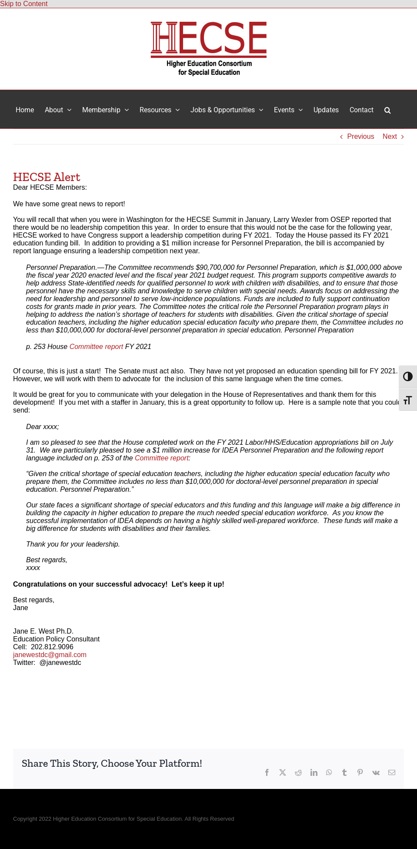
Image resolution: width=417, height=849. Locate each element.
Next (390, 136)
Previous (360, 136)
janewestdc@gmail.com (50, 654)
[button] (387, 109)
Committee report (96, 346)
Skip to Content (23, 3)
